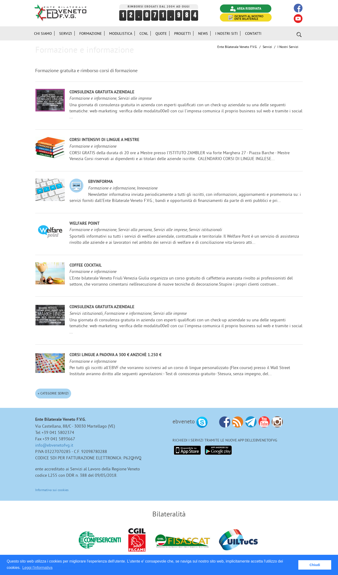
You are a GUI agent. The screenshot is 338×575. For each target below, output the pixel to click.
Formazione (90, 33)
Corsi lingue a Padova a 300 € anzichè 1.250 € (115, 355)
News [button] (203, 33)
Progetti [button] (182, 33)
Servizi (267, 47)
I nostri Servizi (287, 47)
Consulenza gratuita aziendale (101, 92)
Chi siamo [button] (43, 33)
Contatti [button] (253, 33)
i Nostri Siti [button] (226, 33)
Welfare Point (84, 223)
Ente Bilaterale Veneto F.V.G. (237, 47)
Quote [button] (161, 33)
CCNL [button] (143, 33)
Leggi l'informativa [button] (37, 568)
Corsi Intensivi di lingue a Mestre (104, 140)
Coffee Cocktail (85, 265)
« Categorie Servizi (53, 393)
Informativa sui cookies (52, 490)
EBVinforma (100, 182)
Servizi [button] (65, 33)
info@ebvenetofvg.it (54, 445)
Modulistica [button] (120, 33)
